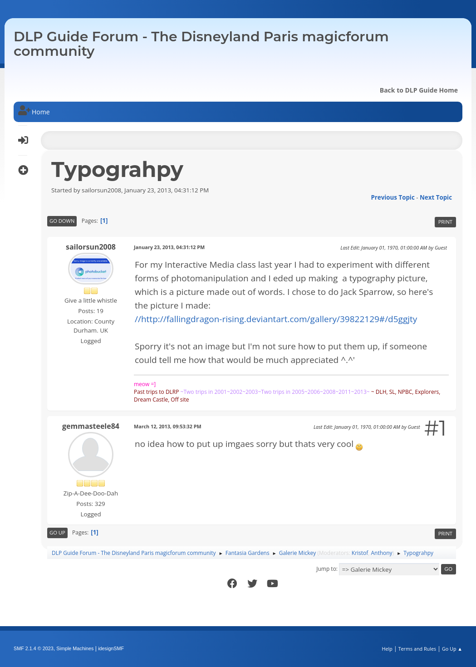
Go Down (61, 220)
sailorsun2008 (91, 247)
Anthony (382, 553)
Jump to (326, 569)
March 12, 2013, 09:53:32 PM (167, 426)
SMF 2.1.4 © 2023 (34, 648)
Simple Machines (74, 648)
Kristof (360, 553)
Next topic (436, 197)
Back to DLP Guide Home (419, 90)
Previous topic (392, 197)
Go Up (57, 532)
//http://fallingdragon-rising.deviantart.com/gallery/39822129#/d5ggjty (276, 319)
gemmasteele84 (90, 426)
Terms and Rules (417, 648)
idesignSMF (111, 648)
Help (387, 648)
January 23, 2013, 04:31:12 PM (169, 247)
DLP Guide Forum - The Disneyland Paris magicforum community (201, 43)
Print (445, 221)
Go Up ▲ (452, 648)
